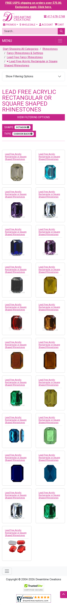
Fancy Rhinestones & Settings (25, 53)
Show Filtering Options (19, 76)
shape (17, 127)
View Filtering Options (33, 117)
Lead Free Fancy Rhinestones (25, 57)
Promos (9, 24)
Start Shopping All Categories (20, 49)
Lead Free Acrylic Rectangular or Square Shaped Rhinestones (15, 156)
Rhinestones (50, 49)
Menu (7, 41)
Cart (59, 24)
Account (46, 24)
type (19, 134)
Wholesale (27, 24)
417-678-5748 (54, 16)
